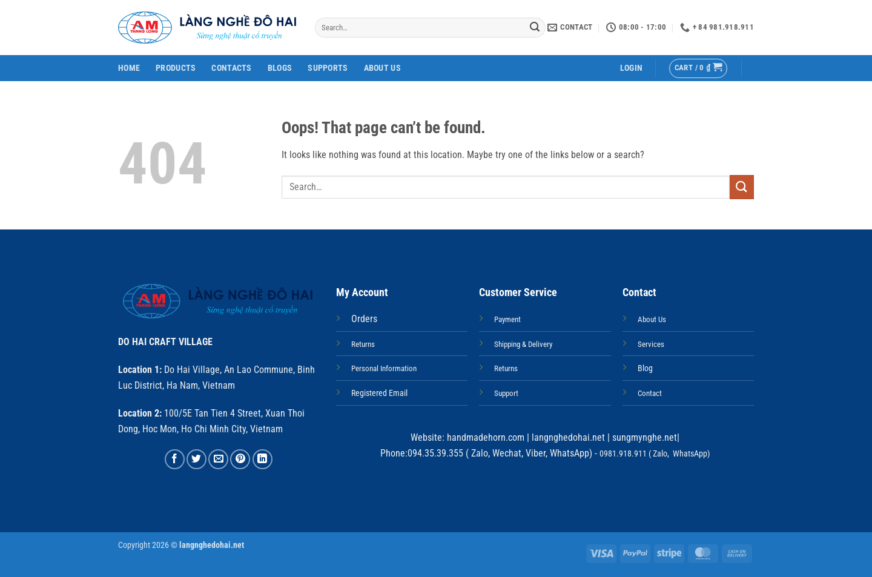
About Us (382, 68)
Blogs (280, 68)
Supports (328, 68)
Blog (645, 368)
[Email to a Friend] (218, 459)
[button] (631, 68)
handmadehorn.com (484, 437)
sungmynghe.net (643, 437)
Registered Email (379, 393)
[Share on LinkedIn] (262, 459)
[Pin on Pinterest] (240, 459)
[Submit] (534, 28)
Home (129, 68)
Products (176, 68)
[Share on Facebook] (175, 459)
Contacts (231, 68)
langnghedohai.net (568, 437)
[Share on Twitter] (196, 459)
